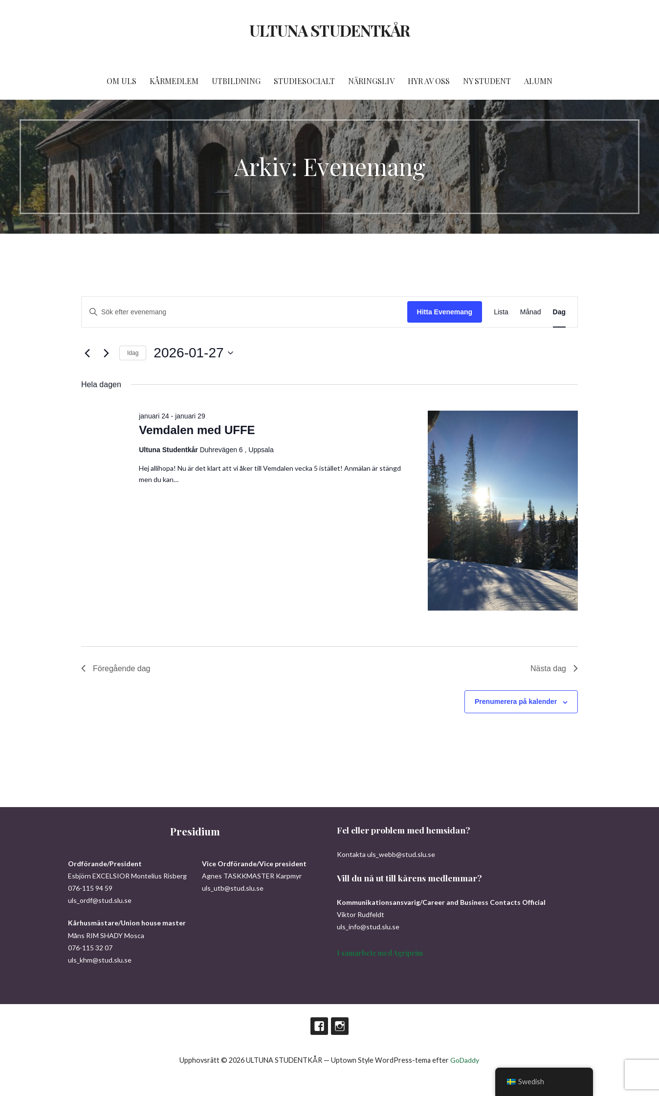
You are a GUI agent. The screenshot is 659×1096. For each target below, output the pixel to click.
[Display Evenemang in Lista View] (501, 312)
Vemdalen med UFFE (197, 430)
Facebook (319, 1026)
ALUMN (538, 81)
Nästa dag (554, 668)
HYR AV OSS (429, 81)
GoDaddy (464, 1060)
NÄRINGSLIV (371, 81)
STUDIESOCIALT (304, 81)
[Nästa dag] (106, 353)
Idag (132, 353)
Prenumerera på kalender (516, 701)
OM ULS (121, 81)
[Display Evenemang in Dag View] (559, 312)
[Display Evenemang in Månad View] (530, 312)
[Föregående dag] (87, 353)
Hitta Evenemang (445, 312)
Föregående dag (115, 668)
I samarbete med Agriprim (380, 953)
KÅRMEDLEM (174, 81)
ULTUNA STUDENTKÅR (329, 30)
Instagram (340, 1026)
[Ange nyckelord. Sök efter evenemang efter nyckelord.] (244, 312)
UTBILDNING (236, 81)
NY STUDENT (487, 81)
